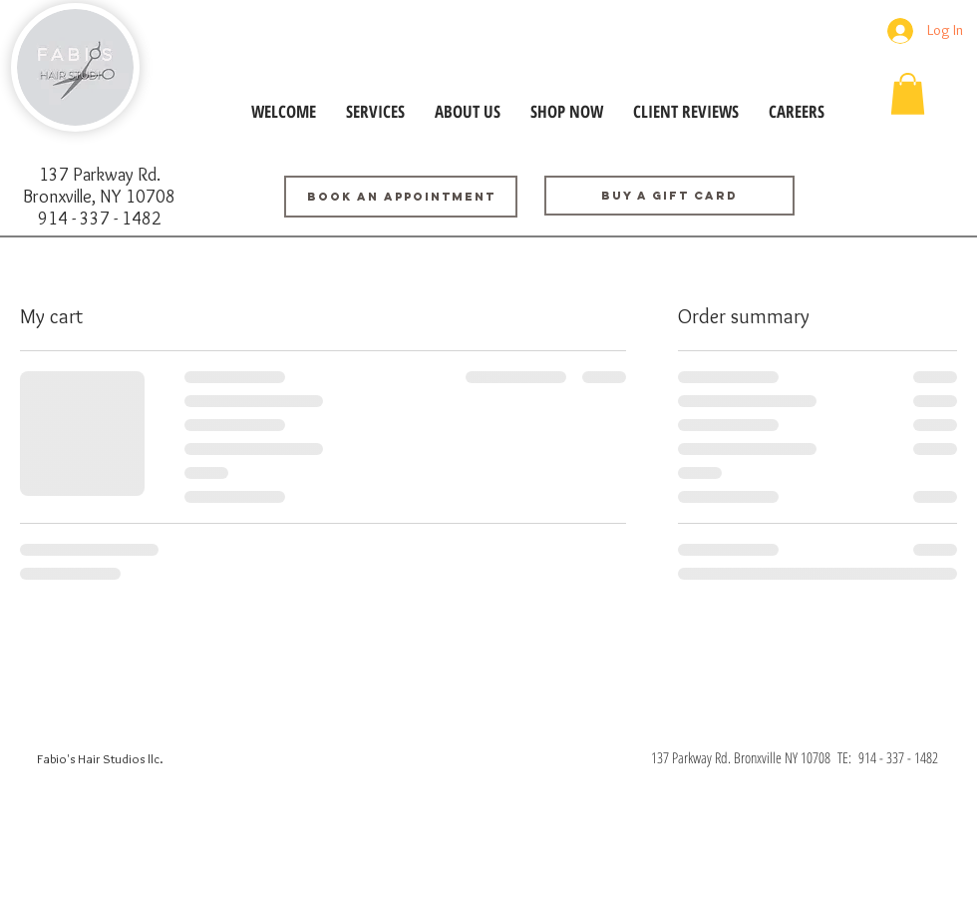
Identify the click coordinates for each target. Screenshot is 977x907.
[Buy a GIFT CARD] (669, 196)
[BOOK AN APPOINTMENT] (400, 197)
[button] (907, 94)
